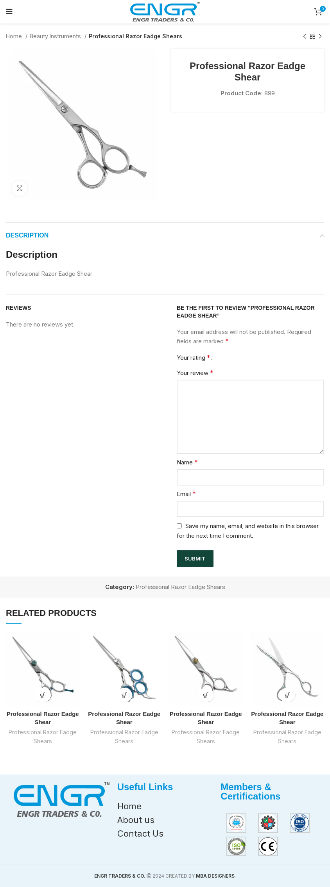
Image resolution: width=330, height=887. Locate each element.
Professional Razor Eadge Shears (135, 36)
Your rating (193, 357)
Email (186, 494)
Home (14, 36)
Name (187, 462)
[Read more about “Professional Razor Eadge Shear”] (43, 695)
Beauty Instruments (56, 36)
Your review (195, 373)
